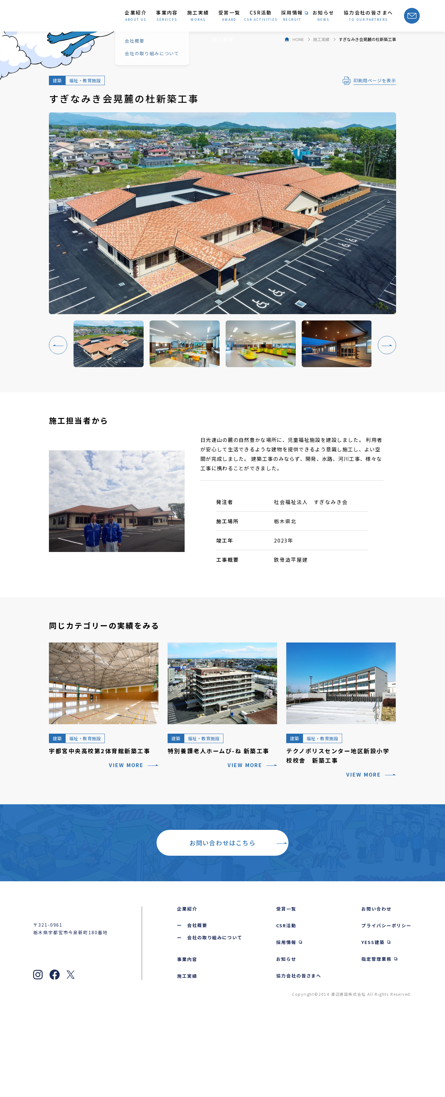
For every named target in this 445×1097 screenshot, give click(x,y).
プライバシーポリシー (386, 999)
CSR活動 (286, 999)
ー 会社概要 (192, 999)
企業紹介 (187, 983)
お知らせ (286, 1033)
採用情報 (286, 1016)
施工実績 (321, 113)
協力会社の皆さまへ (298, 1049)
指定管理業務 (376, 1033)
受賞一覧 (286, 983)
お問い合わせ (376, 983)
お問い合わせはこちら (222, 916)
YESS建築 (373, 1016)
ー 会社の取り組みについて (209, 1011)
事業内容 (187, 1033)
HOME (298, 113)
